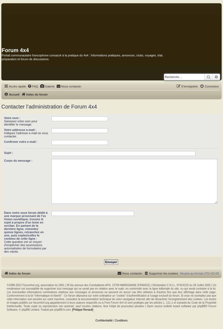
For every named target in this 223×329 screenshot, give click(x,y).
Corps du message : (18, 160)
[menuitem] (33, 86)
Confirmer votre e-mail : (20, 141)
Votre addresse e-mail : (20, 129)
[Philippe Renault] (82, 309)
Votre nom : (12, 118)
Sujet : (8, 152)
